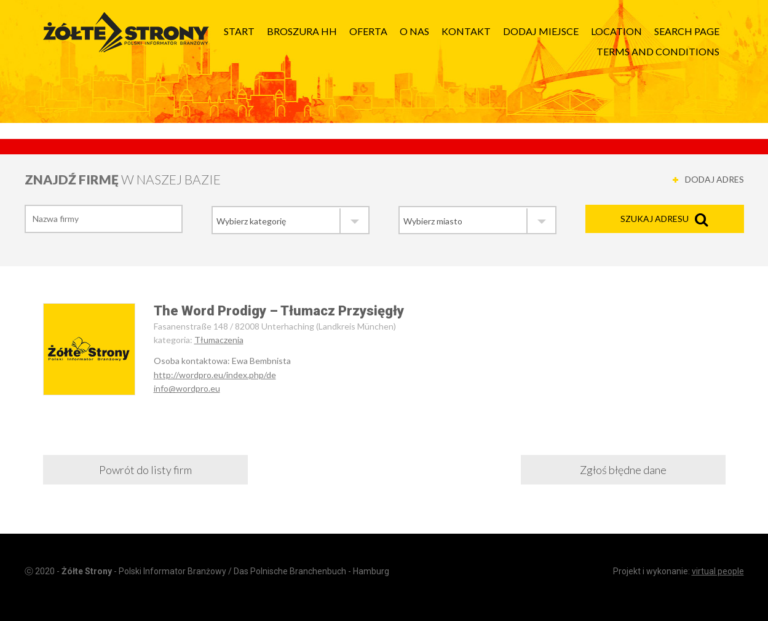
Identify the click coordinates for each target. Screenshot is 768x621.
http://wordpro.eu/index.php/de (215, 375)
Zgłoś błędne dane (623, 470)
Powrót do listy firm (145, 470)
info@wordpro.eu (187, 388)
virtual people (718, 571)
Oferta (368, 31)
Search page (686, 31)
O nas (414, 31)
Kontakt (466, 31)
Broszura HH (302, 31)
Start (239, 31)
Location (616, 31)
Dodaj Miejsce (541, 31)
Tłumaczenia (218, 339)
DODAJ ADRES (714, 179)
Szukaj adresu (654, 218)
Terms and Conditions (657, 51)
